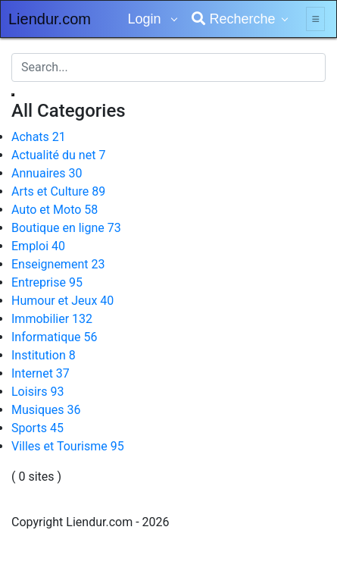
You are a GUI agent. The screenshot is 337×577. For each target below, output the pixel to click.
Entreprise (47, 282)
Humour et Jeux (62, 300)
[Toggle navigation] (315, 19)
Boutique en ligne (66, 228)
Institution (43, 355)
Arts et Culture (58, 191)
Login (145, 19)
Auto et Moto (54, 209)
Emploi (38, 246)
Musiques (46, 410)
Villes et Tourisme (67, 446)
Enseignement (58, 264)
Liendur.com (49, 19)
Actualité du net (58, 155)
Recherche (233, 19)
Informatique (54, 337)
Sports (37, 428)
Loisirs (37, 391)
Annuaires (47, 173)
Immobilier (51, 319)
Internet (40, 373)
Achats (38, 137)
